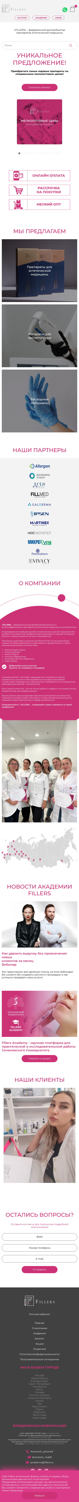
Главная (39, 1323)
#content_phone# (39, 1451)
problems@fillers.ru (40, 1462)
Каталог (22, 18)
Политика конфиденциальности (39, 1354)
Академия (41, 18)
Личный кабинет (39, 1314)
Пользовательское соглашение (39, 1359)
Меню (58, 18)
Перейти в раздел (39, 1058)
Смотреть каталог (39, 87)
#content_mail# (39, 1457)
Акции (40, 1343)
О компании (39, 1328)
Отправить (39, 1269)
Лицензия (39, 1349)
